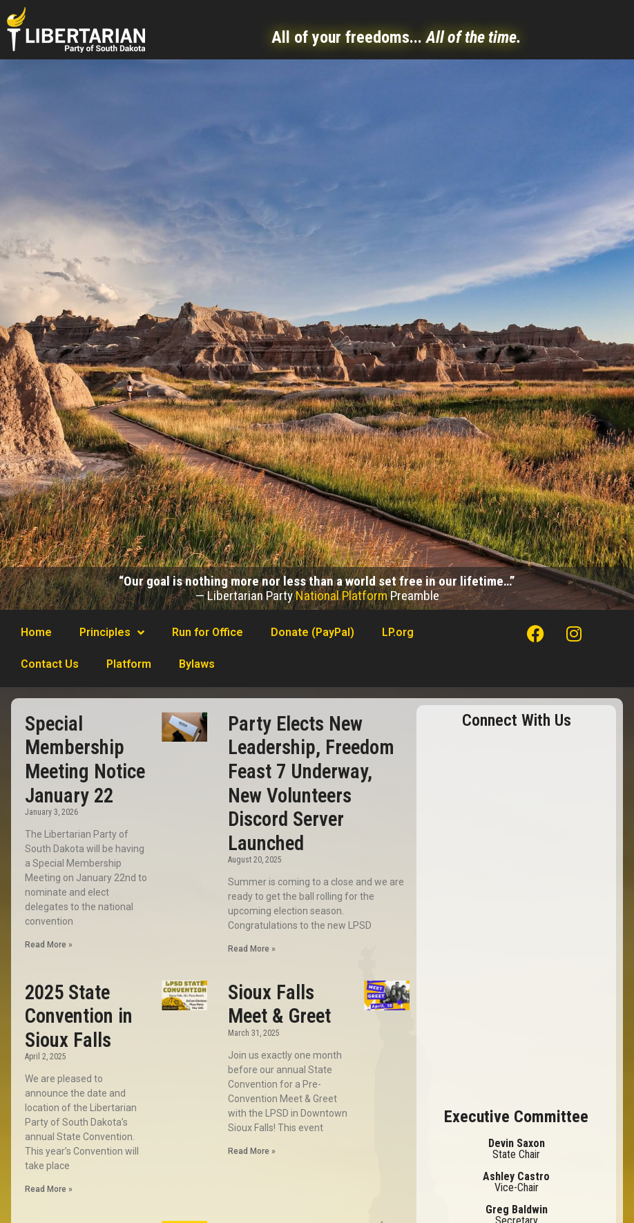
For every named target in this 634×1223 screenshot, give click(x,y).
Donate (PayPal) (312, 632)
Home (36, 632)
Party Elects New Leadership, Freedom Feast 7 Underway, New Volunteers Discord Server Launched (311, 783)
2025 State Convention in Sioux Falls (79, 1016)
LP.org (398, 632)
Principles (111, 632)
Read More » (49, 945)
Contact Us (50, 664)
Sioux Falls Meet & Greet (279, 1004)
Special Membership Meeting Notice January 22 (85, 759)
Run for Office (207, 632)
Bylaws (197, 664)
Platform (128, 664)
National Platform (341, 596)
